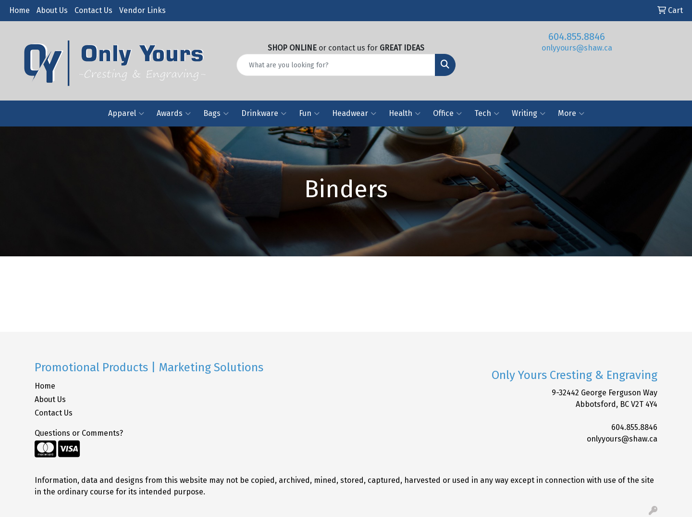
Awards (174, 113)
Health (404, 113)
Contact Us (93, 10)
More (571, 113)
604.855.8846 (576, 36)
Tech (486, 113)
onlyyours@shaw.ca (577, 47)
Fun (309, 113)
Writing (528, 113)
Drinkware (263, 113)
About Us (52, 10)
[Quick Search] (335, 65)
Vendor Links (142, 10)
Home (19, 10)
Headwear (354, 113)
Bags (216, 113)
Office (447, 113)
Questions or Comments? (79, 433)
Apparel (126, 113)
